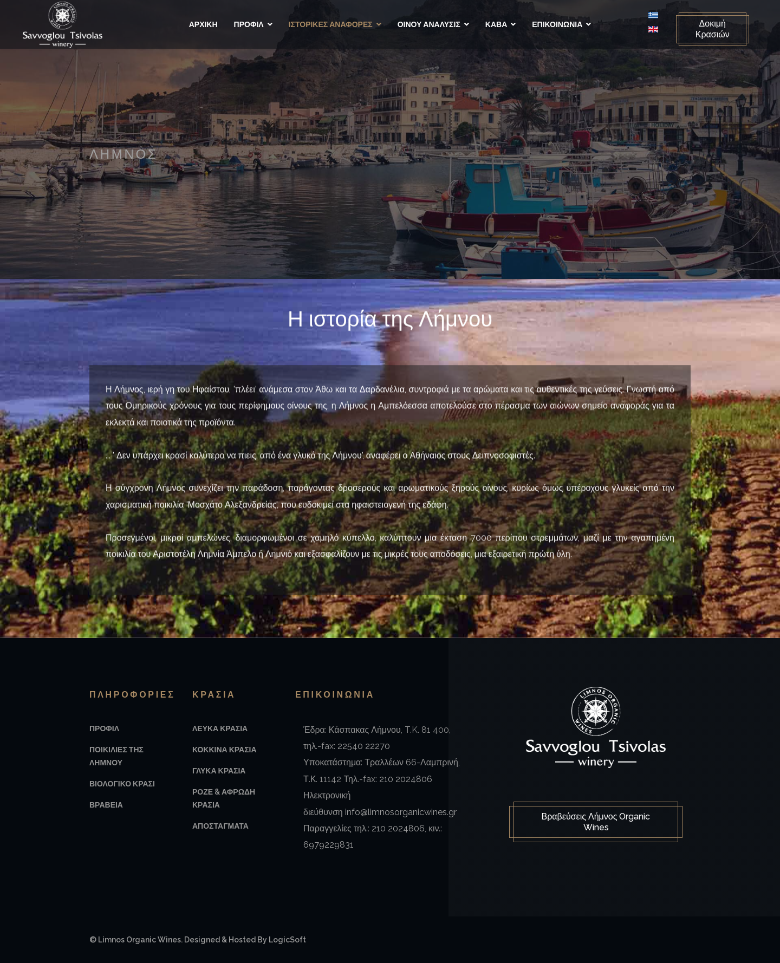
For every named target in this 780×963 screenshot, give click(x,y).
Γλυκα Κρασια (218, 770)
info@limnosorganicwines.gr (401, 812)
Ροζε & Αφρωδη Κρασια (223, 798)
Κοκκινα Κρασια (224, 749)
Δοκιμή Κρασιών (708, 29)
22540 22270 (363, 746)
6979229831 (328, 845)
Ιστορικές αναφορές (331, 24)
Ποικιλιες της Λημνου (116, 756)
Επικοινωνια (557, 24)
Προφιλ (249, 24)
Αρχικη (203, 24)
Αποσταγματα (220, 826)
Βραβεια (106, 805)
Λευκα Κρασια (220, 728)
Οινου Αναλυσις (429, 24)
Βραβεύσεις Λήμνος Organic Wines (596, 822)
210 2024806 (405, 779)
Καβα (496, 24)
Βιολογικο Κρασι (122, 783)
